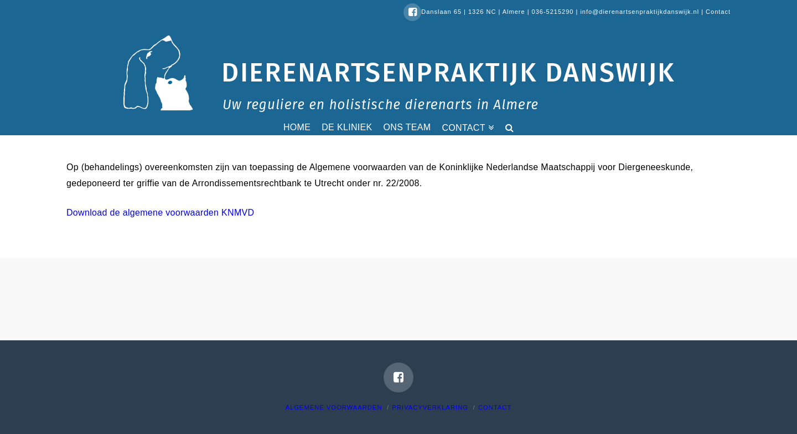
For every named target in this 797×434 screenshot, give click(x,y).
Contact (718, 11)
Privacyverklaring (430, 407)
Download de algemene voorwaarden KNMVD (160, 212)
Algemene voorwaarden (334, 407)
